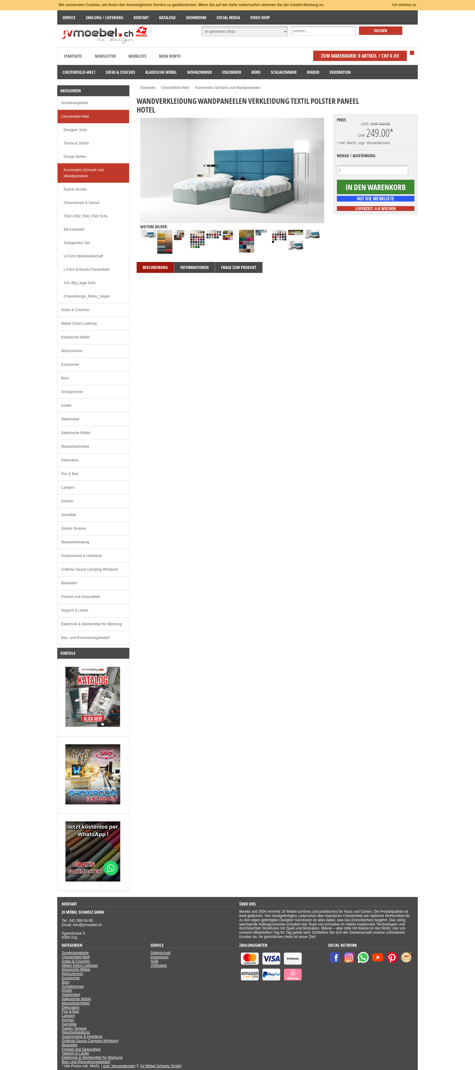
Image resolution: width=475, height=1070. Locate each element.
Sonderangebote (74, 103)
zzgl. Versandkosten (374, 143)
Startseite (73, 56)
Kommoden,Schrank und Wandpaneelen (84, 173)
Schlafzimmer (72, 392)
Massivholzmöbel (75, 446)
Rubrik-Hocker (75, 189)
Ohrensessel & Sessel (81, 203)
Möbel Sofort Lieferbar (79, 323)
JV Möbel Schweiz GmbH (160, 1066)
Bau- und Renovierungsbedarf (85, 638)
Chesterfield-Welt (75, 116)
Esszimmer (70, 364)
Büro (65, 378)
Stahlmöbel (70, 419)
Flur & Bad (69, 474)
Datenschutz (161, 953)
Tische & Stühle (76, 143)
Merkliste (137, 56)
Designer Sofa (75, 130)
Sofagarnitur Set (77, 243)
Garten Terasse (73, 528)
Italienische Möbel (75, 433)
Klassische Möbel (75, 337)
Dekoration (70, 460)
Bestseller (69, 583)
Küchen (67, 501)
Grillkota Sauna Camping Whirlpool (89, 569)
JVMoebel (159, 965)
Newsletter (105, 56)
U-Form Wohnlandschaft (83, 256)
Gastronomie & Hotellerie (81, 556)
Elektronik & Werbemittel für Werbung (91, 624)
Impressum (159, 957)
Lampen (67, 487)
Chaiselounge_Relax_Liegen (87, 296)
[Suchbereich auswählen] (244, 31)
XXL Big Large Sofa (79, 283)
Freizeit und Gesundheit (80, 597)
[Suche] (323, 31)
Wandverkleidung (75, 542)
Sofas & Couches (75, 310)
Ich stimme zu (404, 5)
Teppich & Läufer (74, 610)
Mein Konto (170, 56)
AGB (154, 961)
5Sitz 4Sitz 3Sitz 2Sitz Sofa (86, 216)
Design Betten (75, 157)
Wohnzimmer (71, 351)
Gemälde (68, 515)
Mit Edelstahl (74, 229)
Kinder (66, 405)
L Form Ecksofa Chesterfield (86, 269)
